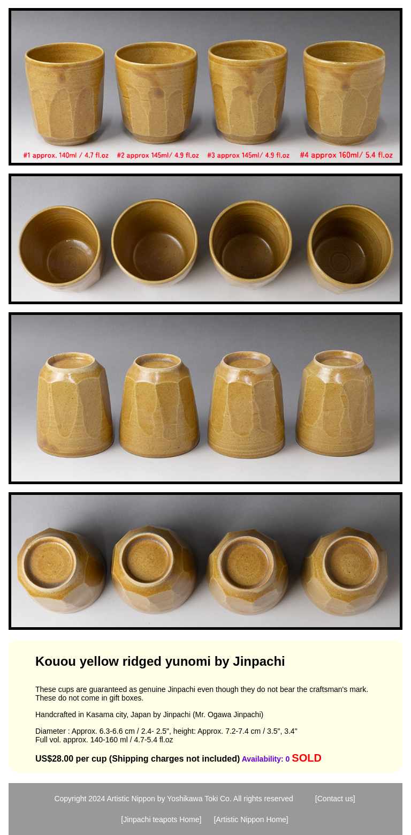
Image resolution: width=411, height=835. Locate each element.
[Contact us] (335, 798)
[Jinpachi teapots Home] (161, 819)
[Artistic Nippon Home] (251, 819)
